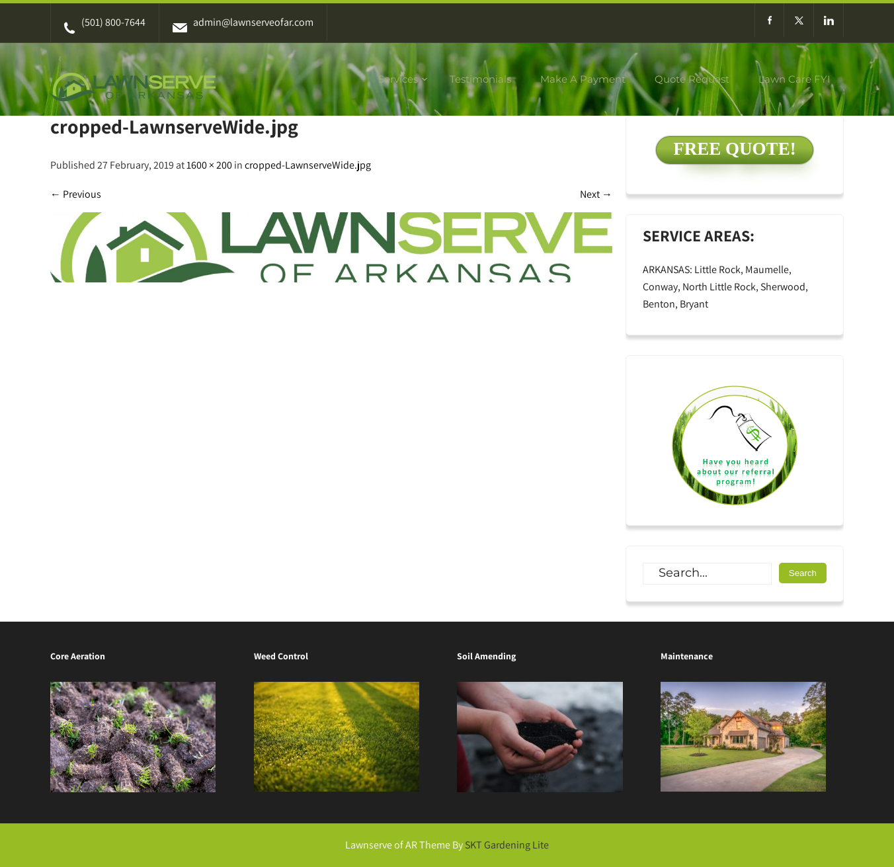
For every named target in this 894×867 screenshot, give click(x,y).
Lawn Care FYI (794, 79)
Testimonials (480, 79)
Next (596, 194)
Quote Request (692, 79)
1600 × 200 (209, 165)
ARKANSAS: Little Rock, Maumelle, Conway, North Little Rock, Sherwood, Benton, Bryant (725, 287)
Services (398, 79)
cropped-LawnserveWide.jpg (308, 165)
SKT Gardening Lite (507, 845)
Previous (75, 194)
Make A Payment (583, 79)
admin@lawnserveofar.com (243, 22)
